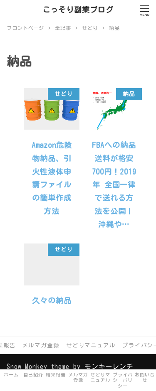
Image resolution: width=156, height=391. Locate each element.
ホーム (11, 374)
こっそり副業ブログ (77, 9)
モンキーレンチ (109, 366)
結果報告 (56, 374)
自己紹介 (34, 374)
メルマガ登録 (40, 345)
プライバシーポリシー (123, 380)
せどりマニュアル (91, 345)
